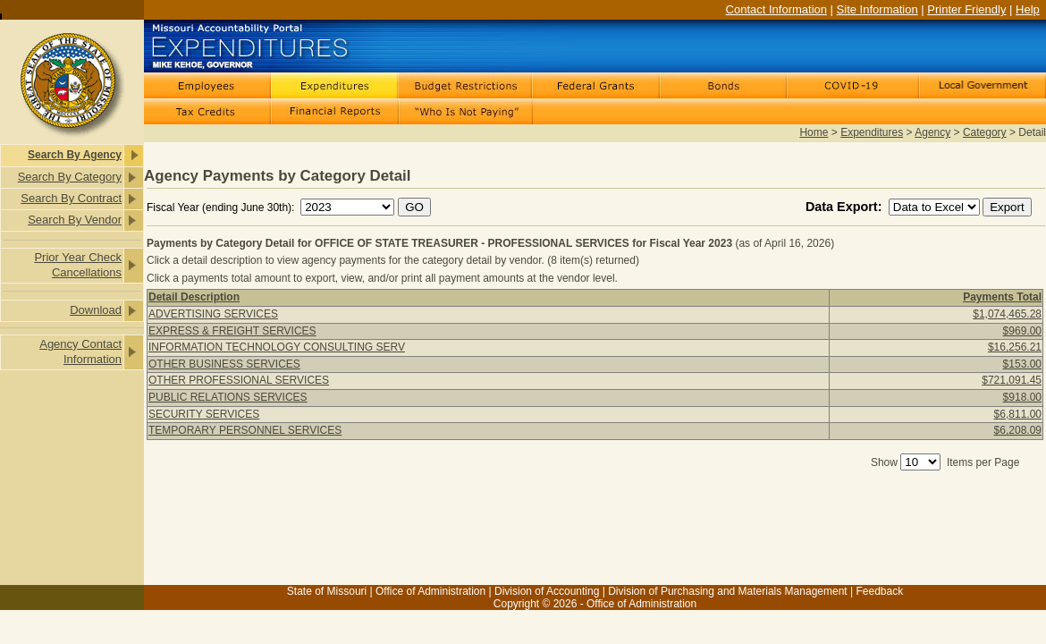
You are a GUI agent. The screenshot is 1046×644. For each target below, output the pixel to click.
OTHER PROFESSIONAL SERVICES (238, 380)
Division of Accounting (546, 591)
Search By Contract (71, 198)
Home (813, 132)
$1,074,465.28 (1007, 314)
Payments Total (1002, 297)
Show (884, 462)
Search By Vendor (75, 219)
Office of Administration (430, 591)
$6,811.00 (1018, 414)
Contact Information (776, 9)
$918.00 (1022, 397)
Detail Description (194, 297)
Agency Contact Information (80, 351)
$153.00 (1022, 364)
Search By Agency (75, 154)
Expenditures (871, 132)
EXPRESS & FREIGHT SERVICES (232, 331)
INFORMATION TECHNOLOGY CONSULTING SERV (276, 347)
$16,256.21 (1015, 347)
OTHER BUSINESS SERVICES (224, 364)
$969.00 (1022, 331)
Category (985, 132)
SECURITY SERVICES (203, 414)
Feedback (879, 591)
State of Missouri (327, 591)
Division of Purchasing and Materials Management (727, 591)
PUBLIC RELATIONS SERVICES (228, 397)
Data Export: (846, 206)
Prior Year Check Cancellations (78, 264)
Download (96, 310)
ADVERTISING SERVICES (213, 314)
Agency (932, 132)
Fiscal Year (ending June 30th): (222, 207)
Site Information (877, 9)
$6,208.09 (1018, 430)
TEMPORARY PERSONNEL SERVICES (245, 430)
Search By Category (70, 176)
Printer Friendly (966, 9)
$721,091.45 (1012, 380)
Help (1028, 9)
